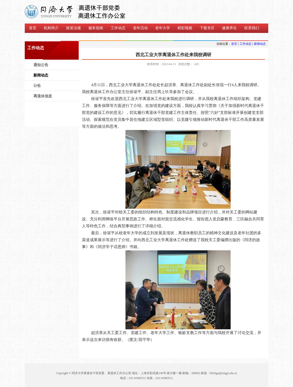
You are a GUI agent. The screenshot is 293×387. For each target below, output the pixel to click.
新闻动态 (260, 44)
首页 (234, 44)
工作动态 (245, 44)
